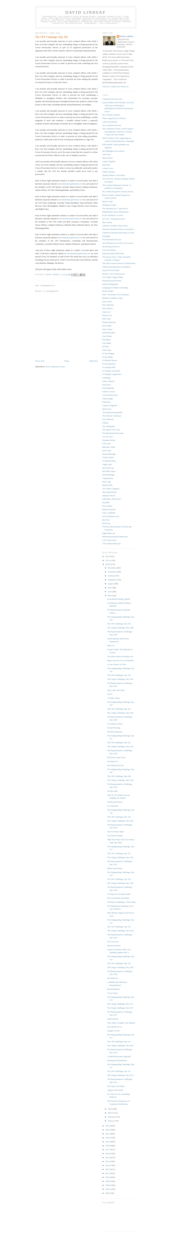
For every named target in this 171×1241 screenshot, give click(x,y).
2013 (107, 1165)
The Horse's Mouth (114, 835)
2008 (107, 1185)
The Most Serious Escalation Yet (120, 656)
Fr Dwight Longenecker (111, 374)
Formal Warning (113, 728)
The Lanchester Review (111, 125)
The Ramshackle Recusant (112, 433)
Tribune (105, 423)
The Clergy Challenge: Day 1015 (120, 1075)
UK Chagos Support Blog (112, 277)
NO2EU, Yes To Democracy (113, 274)
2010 (107, 1177)
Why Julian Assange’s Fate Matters (121, 1023)
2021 (107, 1134)
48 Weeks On (112, 978)
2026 (107, 556)
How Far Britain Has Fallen (118, 898)
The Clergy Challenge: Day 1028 (120, 628)
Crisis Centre (112, 993)
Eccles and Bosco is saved (112, 215)
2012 (107, 1169)
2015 (107, 1157)
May (110, 595)
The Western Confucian (111, 416)
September (112, 580)
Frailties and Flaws (114, 802)
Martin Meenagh (109, 454)
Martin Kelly (107, 485)
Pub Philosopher (108, 332)
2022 (107, 1130)
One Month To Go (114, 1027)
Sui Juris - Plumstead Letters (113, 219)
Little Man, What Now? (111, 499)
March (110, 1113)
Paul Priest (106, 385)
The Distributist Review (111, 239)
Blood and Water (114, 945)
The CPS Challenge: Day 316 (119, 879)
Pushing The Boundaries (117, 1060)
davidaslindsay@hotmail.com (71, 184)
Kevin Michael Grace (110, 516)
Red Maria (106, 339)
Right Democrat (108, 533)
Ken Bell (106, 502)
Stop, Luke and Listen (116, 690)
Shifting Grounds (109, 205)
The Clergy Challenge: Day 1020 (120, 883)
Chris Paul (106, 443)
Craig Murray (107, 478)
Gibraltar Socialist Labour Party (115, 226)
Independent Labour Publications (115, 212)
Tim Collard (107, 506)
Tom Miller (106, 343)
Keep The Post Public (111, 270)
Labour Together (109, 161)
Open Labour (107, 158)
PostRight (106, 236)
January (111, 1121)
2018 (107, 1145)
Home (66, 361)
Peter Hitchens (108, 305)
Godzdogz (106, 378)
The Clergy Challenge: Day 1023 (120, 821)
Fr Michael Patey (109, 461)
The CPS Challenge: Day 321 (119, 742)
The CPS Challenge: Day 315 (119, 927)
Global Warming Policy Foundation (116, 267)
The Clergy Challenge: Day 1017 (120, 1008)
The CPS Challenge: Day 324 (119, 624)
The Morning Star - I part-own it (115, 208)
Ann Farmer (107, 336)
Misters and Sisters (114, 868)
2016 (107, 1153)
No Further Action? (115, 724)
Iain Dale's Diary (109, 471)
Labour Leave (107, 168)
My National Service (115, 765)
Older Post (93, 361)
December (112, 568)
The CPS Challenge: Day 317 (119, 853)
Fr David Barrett (108, 364)
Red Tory (106, 520)
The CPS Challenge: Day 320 (119, 776)
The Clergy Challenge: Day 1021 (120, 857)
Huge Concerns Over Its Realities (120, 660)
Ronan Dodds (107, 291)
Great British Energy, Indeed (118, 599)
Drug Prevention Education (113, 253)
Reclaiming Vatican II (111, 246)
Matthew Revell (108, 495)
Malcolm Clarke (108, 447)
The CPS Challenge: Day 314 (119, 963)
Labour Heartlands (109, 122)
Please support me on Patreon (114, 118)
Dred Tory (106, 523)
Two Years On (113, 941)
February (111, 1117)
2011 (107, 1173)
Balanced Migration (110, 284)
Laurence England (109, 405)
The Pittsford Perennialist (112, 412)
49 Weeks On (112, 761)
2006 (107, 1193)
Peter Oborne (107, 308)
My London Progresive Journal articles (117, 191)
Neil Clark (106, 319)
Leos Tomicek (108, 419)
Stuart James (107, 329)
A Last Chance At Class (116, 664)
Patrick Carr (107, 315)
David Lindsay (85, 12)
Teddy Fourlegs (108, 172)
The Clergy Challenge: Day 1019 (120, 930)
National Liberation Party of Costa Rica (118, 229)
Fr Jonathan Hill (108, 367)
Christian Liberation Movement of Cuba (118, 233)
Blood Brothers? (113, 989)
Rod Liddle (106, 326)
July (110, 587)
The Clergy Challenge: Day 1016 (120, 1045)
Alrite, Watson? (108, 381)
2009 (107, 1181)
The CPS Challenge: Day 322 (119, 709)
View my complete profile (115, 87)
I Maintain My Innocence (112, 99)
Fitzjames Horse (108, 440)
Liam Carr (106, 312)
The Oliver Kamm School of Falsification (118, 263)
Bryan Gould (107, 201)
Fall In (109, 694)
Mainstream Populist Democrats (115, 536)
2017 (107, 1149)
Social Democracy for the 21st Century (117, 243)
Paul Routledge (108, 475)
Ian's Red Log (107, 468)
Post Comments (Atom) (55, 366)
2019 (107, 1141)
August (111, 583)
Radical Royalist (108, 509)
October (111, 576)
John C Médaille (108, 513)
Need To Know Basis (115, 831)
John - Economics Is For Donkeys (115, 294)
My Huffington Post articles (113, 151)
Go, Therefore (112, 806)
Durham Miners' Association (113, 175)
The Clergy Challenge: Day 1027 (120, 679)
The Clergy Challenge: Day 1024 (120, 780)
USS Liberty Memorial (111, 543)
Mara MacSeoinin (109, 492)
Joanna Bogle (107, 398)
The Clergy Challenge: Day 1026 (120, 713)
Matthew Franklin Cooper (112, 298)
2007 (107, 1189)
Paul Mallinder (108, 388)
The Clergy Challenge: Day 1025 (120, 746)
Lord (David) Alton (110, 395)
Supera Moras (112, 1019)
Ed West (105, 346)
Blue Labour (107, 222)
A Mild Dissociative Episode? (119, 1056)
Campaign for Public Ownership (115, 288)
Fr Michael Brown (109, 360)
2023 (107, 1126)
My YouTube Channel (111, 115)
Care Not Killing (109, 250)
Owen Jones (107, 301)
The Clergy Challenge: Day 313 (120, 1004)
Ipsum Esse (107, 409)
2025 (107, 560)
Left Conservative (109, 540)
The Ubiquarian (108, 426)
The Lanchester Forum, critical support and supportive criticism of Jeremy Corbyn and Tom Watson (117, 131)
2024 (107, 564)
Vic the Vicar (107, 437)
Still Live (111, 645)
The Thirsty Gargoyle (110, 488)
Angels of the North (115, 1090)
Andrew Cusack (108, 391)
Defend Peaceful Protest (112, 281)
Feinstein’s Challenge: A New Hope (121, 902)
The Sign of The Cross (111, 429)
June (110, 591)
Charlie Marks (108, 457)
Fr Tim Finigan (108, 353)
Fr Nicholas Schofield (111, 371)
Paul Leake (106, 350)
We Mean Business (114, 732)
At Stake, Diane (113, 698)
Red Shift (106, 165)
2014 (107, 1161)
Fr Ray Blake (107, 357)
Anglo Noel (107, 464)
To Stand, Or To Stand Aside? (119, 894)
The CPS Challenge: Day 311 (119, 1071)
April (110, 1109)
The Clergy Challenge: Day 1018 (120, 967)
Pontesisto (106, 402)
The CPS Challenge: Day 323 (119, 675)
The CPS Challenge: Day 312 (119, 1041)
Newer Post (39, 361)
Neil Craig (106, 482)
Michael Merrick (109, 322)
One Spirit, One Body (115, 1086)
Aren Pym (106, 154)
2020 (107, 1138)
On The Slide (112, 791)
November (112, 572)
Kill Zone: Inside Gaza (116, 757)
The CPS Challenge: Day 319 (119, 817)
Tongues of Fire (113, 1031)
